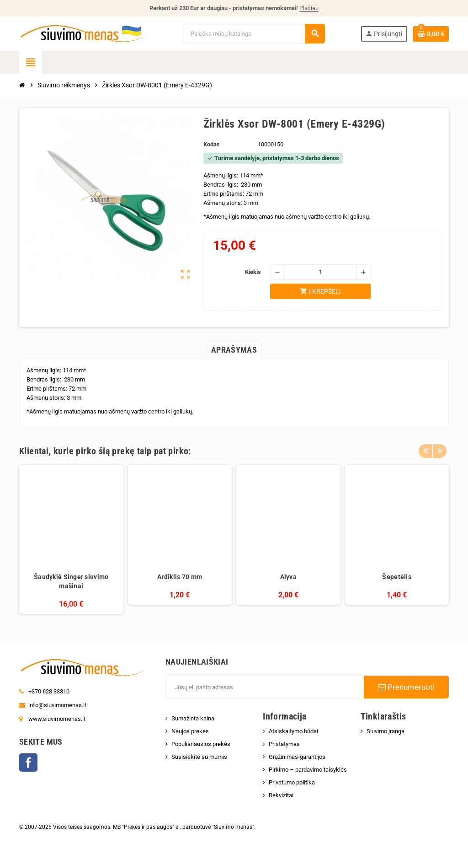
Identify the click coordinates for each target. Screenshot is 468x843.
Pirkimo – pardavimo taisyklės (308, 769)
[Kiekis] (320, 272)
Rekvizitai (281, 795)
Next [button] (440, 449)
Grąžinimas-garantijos (297, 756)
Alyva (288, 576)
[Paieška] (253, 33)
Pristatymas (284, 744)
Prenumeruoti (406, 687)
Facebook (28, 762)
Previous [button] (425, 449)
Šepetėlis (396, 576)
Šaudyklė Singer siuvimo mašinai (71, 581)
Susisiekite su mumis (199, 756)
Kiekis (253, 271)
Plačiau (309, 8)
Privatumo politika (292, 782)
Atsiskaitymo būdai (293, 731)
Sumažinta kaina (192, 718)
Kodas (211, 144)
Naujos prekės (190, 731)
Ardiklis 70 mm (179, 576)
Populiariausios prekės (200, 744)
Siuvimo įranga (385, 731)
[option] (71, 539)
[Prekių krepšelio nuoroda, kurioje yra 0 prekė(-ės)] (431, 34)
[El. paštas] (264, 687)
